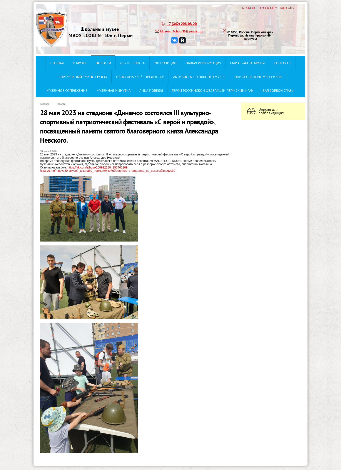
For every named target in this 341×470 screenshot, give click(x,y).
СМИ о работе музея (247, 63)
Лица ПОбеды (151, 90)
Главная (57, 63)
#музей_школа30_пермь (85, 170)
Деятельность (132, 63)
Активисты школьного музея (199, 77)
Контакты (282, 63)
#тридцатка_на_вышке (144, 170)
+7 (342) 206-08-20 (182, 24)
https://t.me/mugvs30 (54, 170)
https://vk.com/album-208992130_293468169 (97, 167)
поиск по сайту (268, 7)
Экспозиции (165, 63)
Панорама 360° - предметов (140, 77)
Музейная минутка (113, 90)
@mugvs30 (167, 170)
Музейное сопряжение (67, 90)
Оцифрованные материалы (258, 77)
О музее (80, 63)
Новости (103, 63)
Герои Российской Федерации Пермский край (213, 90)
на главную (248, 7)
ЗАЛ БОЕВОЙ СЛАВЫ (278, 90)
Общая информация (203, 63)
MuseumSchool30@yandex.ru (181, 31)
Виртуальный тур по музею (83, 77)
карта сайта (287, 7)
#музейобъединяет (115, 170)
